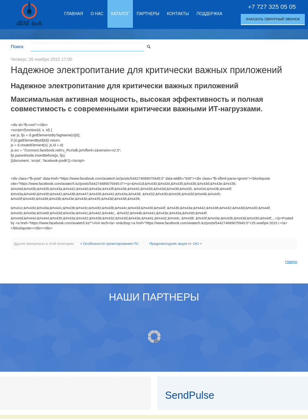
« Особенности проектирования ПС (109, 244)
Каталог (120, 14)
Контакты (178, 14)
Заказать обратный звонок (273, 19)
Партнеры (147, 14)
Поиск (17, 46)
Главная (73, 14)
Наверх (291, 262)
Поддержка (209, 14)
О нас (97, 14)
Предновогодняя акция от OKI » (175, 244)
